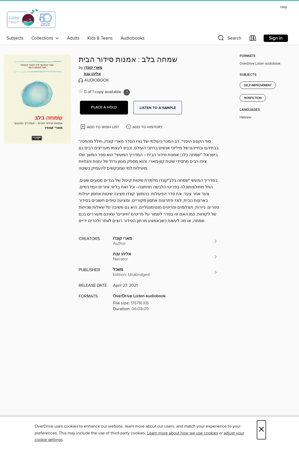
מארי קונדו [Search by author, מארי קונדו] (93, 67)
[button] (229, 39)
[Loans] (253, 39)
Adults (73, 38)
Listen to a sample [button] (158, 108)
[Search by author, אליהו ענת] (165, 257)
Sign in (276, 38)
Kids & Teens (100, 38)
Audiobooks (133, 38)
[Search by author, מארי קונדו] (165, 241)
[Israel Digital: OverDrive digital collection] (31, 18)
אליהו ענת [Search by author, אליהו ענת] (92, 74)
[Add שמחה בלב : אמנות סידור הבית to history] (145, 127)
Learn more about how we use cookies (182, 433)
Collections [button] (45, 38)
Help (283, 7)
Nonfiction (253, 98)
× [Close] (261, 430)
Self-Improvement (258, 85)
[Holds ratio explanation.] (127, 92)
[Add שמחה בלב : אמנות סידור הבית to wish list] (100, 127)
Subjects (15, 38)
